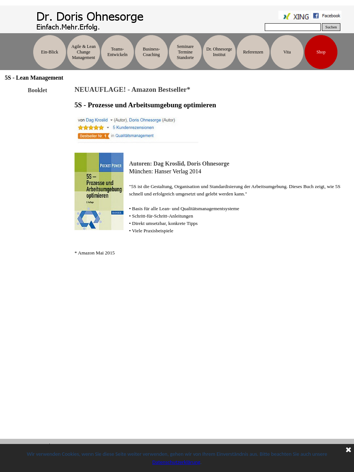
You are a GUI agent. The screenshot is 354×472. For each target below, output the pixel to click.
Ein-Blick (49, 52)
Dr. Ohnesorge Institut (219, 51)
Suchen (331, 27)
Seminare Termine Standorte (185, 52)
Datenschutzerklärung (176, 462)
